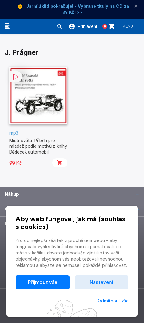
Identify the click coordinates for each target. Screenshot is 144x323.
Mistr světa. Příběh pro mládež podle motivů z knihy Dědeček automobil (38, 146)
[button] (61, 26)
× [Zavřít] (136, 6)
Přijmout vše (42, 282)
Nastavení (101, 282)
